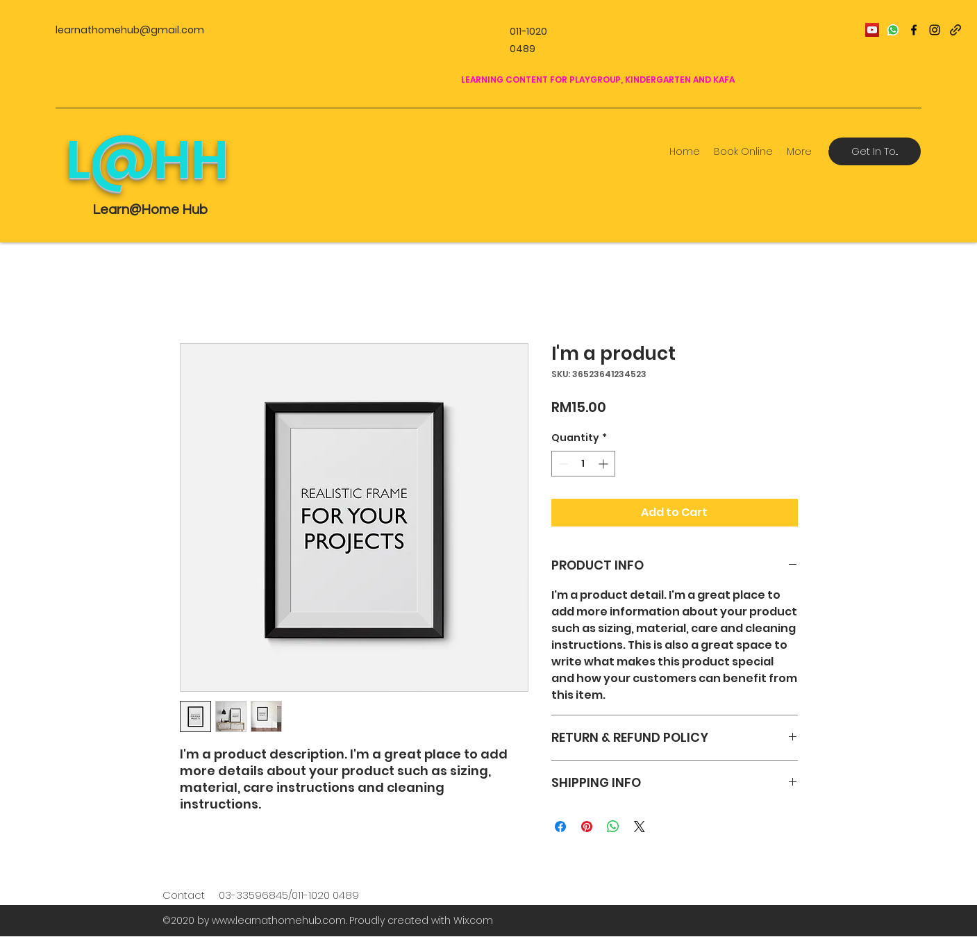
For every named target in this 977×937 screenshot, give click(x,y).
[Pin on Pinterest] (586, 826)
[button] (817, 135)
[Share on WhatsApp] (613, 826)
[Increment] (604, 463)
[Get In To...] (874, 151)
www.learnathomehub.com (279, 920)
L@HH (147, 159)
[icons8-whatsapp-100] (893, 30)
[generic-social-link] (955, 30)
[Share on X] (639, 826)
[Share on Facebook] (560, 826)
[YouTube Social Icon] (872, 30)
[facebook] (914, 30)
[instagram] (935, 30)
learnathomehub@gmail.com (130, 30)
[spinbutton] (583, 463)
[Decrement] (562, 463)
